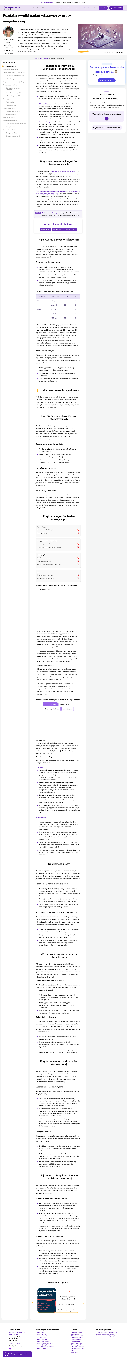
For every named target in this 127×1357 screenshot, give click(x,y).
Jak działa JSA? (76, 1334)
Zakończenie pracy (77, 1341)
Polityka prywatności (14, 1343)
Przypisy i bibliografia (78, 1348)
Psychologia (45, 229)
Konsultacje (36, 8)
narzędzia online (11, 127)
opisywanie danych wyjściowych (14, 72)
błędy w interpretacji (13, 136)
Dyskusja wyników (77, 1332)
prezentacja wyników (10, 85)
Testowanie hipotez (46, 122)
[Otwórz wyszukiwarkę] (95, 8)
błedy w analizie (11, 133)
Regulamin (75, 1352)
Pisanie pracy (46, 8)
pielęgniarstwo (11, 105)
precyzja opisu (11, 114)
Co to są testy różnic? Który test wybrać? (107, 1332)
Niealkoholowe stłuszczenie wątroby (49, 547)
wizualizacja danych (13, 79)
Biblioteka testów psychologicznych (105, 1336)
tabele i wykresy (8, 117)
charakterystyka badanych (15, 76)
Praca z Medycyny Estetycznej (45, 1343)
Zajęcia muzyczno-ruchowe (45, 558)
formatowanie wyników (14, 93)
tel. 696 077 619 (13, 1334)
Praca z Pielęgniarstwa (43, 1341)
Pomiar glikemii (65, 704)
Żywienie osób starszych (45, 575)
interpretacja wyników (13, 96)
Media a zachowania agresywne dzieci (49, 564)
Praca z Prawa (40, 1332)
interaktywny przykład (10, 69)
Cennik (103, 8)
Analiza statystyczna (58, 8)
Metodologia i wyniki (78, 1347)
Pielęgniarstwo (70, 229)
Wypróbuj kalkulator (106, 80)
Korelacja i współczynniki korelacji (105, 1334)
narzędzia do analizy (10, 120)
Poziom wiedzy (50, 704)
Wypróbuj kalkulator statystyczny (106, 128)
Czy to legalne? (76, 1345)
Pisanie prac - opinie (77, 1336)
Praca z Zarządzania (42, 1339)
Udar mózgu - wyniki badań (46, 544)
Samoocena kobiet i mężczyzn (46, 530)
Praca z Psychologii (42, 1336)
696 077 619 (116, 8)
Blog (73, 1350)
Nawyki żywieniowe (52, 709)
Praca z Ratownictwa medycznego (46, 1347)
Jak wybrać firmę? (77, 1343)
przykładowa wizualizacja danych (14, 82)
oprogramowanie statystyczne (16, 124)
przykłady (6, 99)
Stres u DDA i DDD (43, 533)
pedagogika (10, 102)
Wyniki (46, 58)
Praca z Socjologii (41, 1348)
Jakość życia (67, 709)
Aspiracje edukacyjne (44, 561)
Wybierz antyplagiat (77, 1338)
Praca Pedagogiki (41, 1338)
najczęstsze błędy (9, 108)
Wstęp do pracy (76, 1339)
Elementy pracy (39, 58)
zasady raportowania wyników (13, 89)
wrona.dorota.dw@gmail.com (17, 1332)
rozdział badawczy (9, 66)
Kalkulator (70, 8)
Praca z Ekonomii (41, 1334)
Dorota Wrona (8, 39)
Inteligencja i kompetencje (45, 579)
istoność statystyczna (13, 111)
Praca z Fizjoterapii (42, 1345)
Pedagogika (57, 229)
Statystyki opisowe (46, 104)
